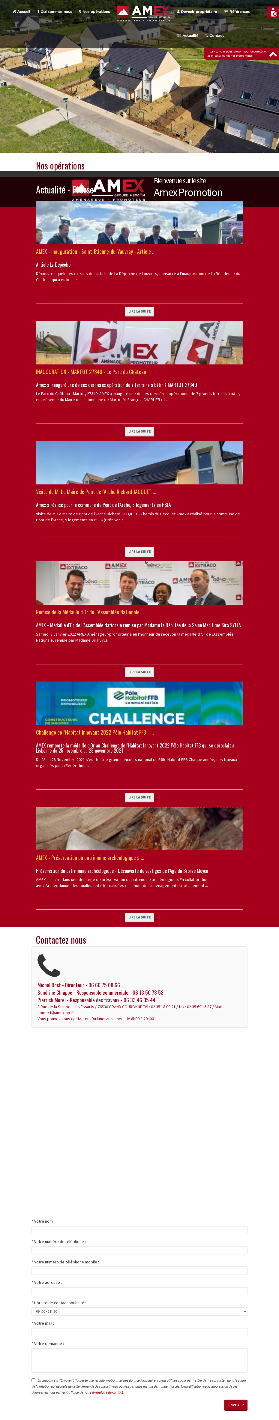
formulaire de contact (107, 1392)
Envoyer (236, 1405)
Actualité (187, 35)
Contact (215, 35)
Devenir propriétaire (197, 11)
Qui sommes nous (54, 11)
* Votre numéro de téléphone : (59, 1241)
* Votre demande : (48, 1343)
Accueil (21, 11)
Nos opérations (94, 11)
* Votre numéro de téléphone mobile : (65, 1262)
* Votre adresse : (47, 1282)
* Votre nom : (43, 1221)
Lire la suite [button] (139, 311)
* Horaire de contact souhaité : (59, 1302)
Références (237, 11)
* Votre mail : (43, 1323)
